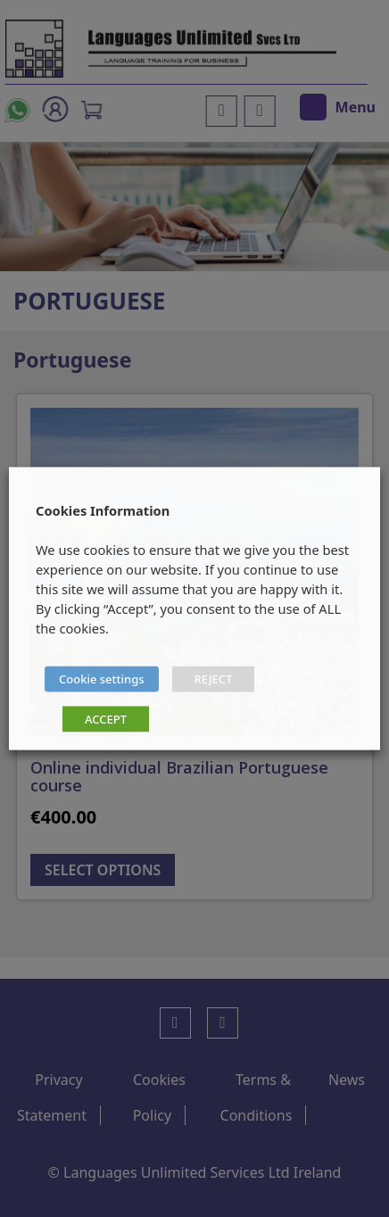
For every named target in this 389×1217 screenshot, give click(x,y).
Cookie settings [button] (102, 679)
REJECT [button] (213, 679)
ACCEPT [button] (106, 719)
